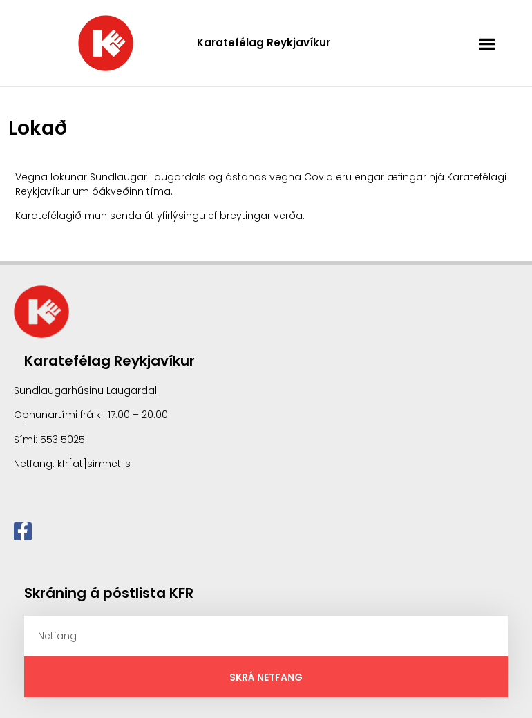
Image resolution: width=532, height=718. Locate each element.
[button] (487, 43)
